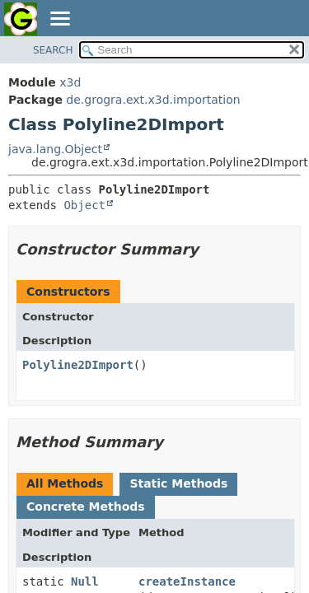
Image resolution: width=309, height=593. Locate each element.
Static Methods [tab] (178, 483)
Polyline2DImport (77, 364)
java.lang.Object (55, 149)
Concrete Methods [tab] (85, 506)
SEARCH (53, 50)
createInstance (187, 581)
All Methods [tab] (64, 483)
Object (84, 205)
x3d (70, 82)
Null (85, 581)
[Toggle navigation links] (59, 19)
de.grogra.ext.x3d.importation (153, 99)
